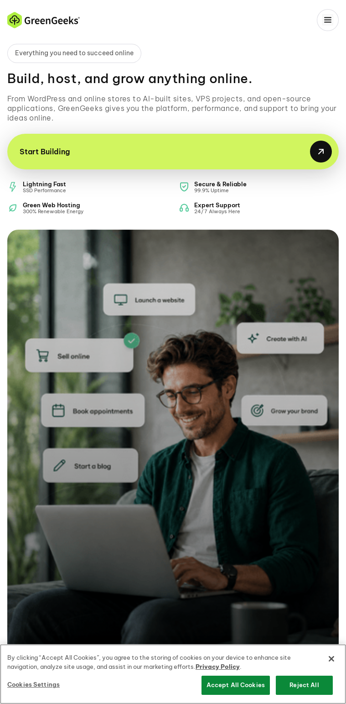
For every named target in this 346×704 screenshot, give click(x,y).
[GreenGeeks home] (43, 20)
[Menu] (328, 20)
